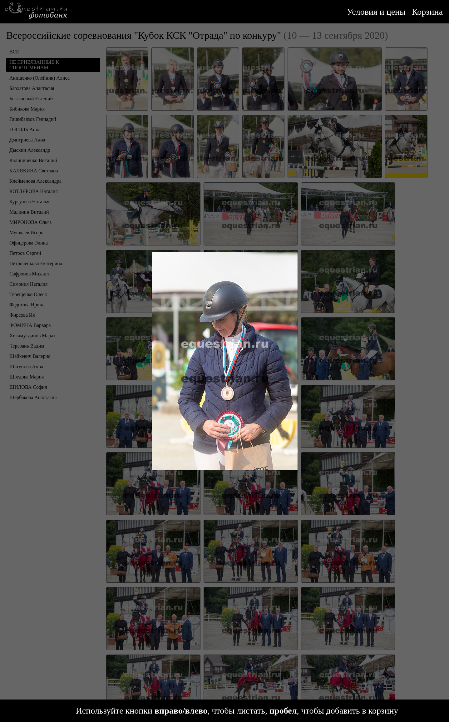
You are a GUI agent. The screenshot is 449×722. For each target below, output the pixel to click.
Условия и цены (376, 12)
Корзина (427, 12)
